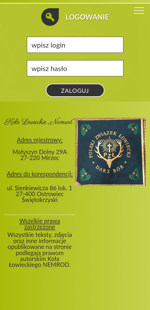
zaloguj (75, 90)
